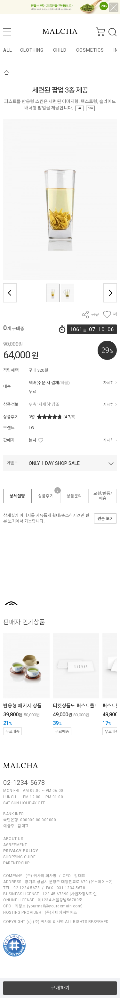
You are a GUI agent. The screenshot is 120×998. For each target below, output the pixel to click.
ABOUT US (13, 839)
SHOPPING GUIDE (19, 857)
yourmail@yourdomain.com (55, 906)
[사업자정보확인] (84, 894)
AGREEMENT (15, 845)
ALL (7, 50)
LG (31, 427)
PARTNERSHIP (16, 863)
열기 (60, 975)
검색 (112, 32)
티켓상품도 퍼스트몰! (74, 706)
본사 (32, 440)
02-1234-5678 (24, 782)
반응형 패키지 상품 (22, 706)
